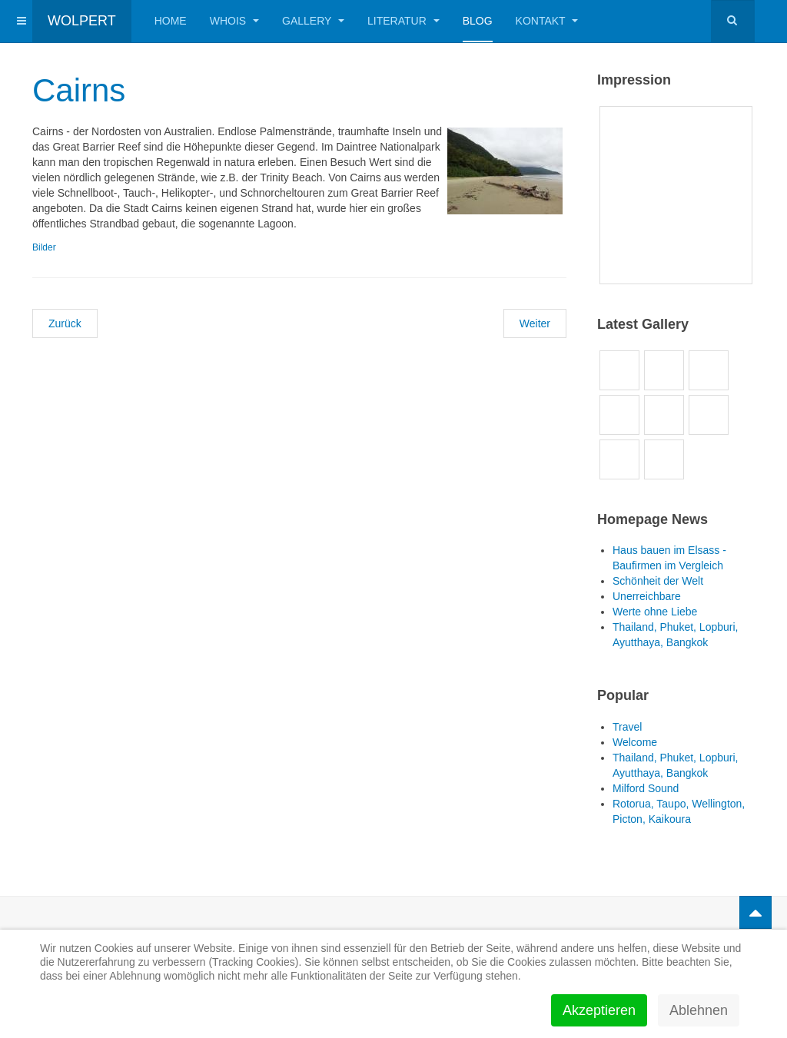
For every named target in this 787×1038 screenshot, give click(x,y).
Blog (478, 21)
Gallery (313, 21)
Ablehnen (698, 1010)
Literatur (403, 21)
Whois (234, 21)
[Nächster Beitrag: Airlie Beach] (534, 323)
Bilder (44, 247)
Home (170, 21)
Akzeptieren (599, 1010)
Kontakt (547, 21)
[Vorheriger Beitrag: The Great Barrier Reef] (65, 323)
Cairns (78, 90)
